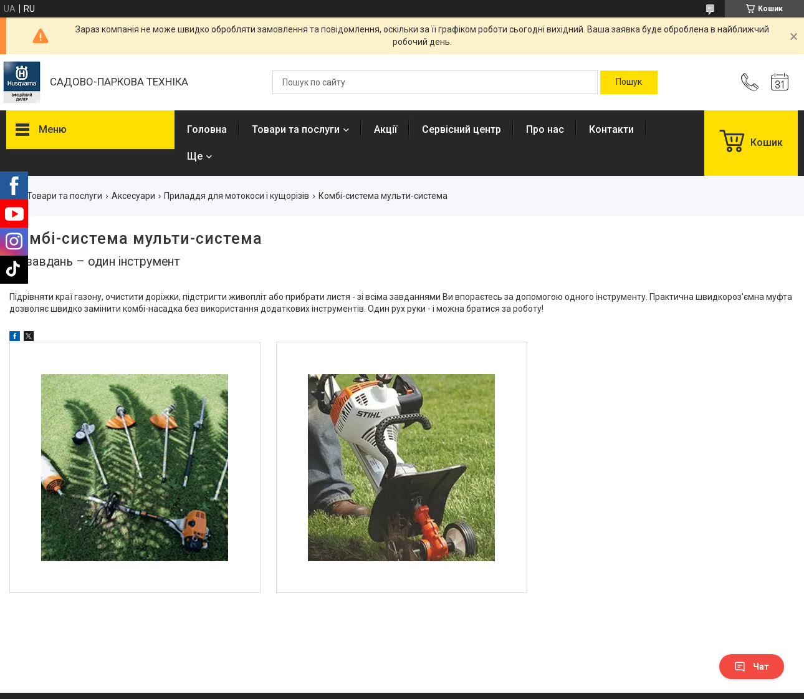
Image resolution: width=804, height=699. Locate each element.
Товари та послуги (296, 129)
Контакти (611, 129)
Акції (385, 129)
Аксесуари (133, 196)
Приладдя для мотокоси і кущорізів (236, 196)
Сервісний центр (461, 129)
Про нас (545, 129)
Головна (207, 129)
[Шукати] (629, 82)
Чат (751, 666)
